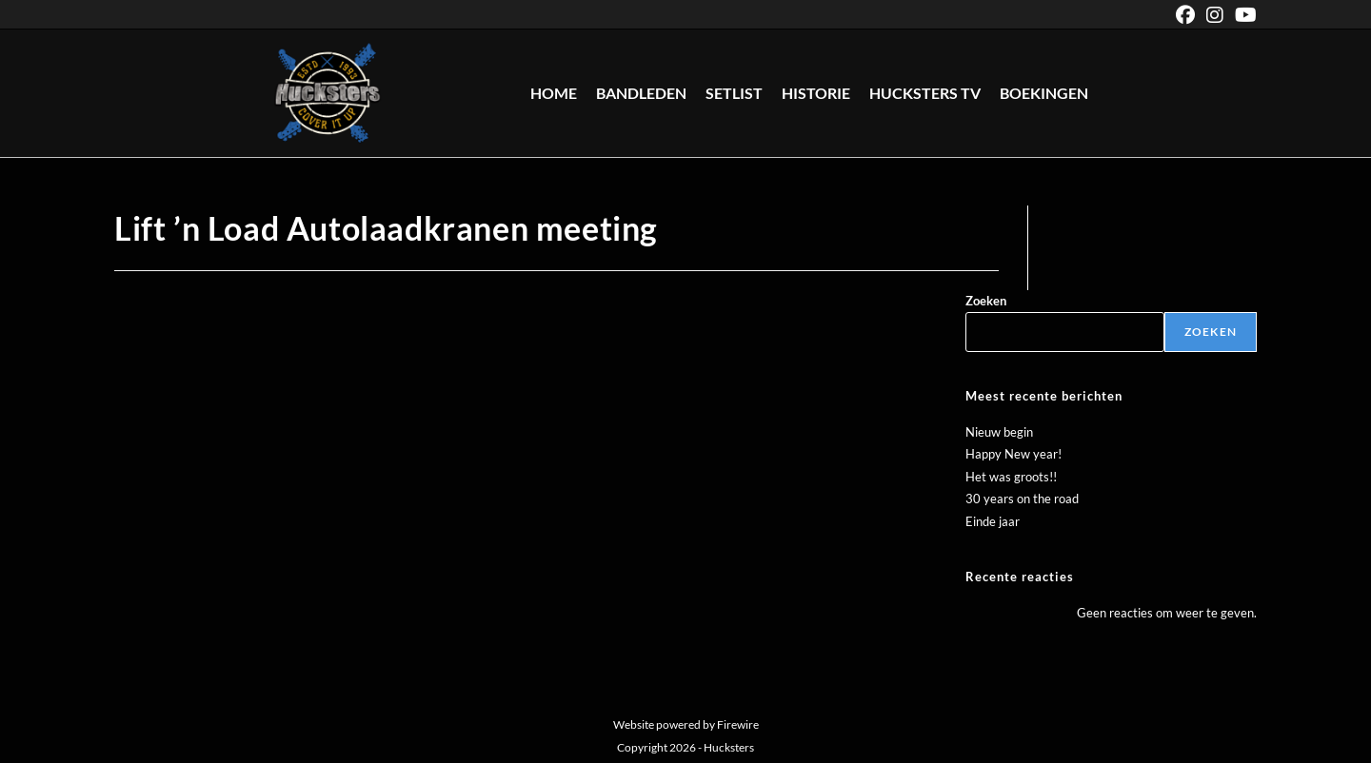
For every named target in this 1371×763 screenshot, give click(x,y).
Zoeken (985, 300)
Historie (816, 93)
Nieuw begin (999, 432)
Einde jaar (992, 521)
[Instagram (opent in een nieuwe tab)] (1215, 15)
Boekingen (1044, 93)
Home (553, 93)
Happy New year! (1013, 453)
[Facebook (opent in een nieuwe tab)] (1185, 15)
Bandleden (641, 93)
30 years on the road (1022, 498)
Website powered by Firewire (686, 724)
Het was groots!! (1011, 476)
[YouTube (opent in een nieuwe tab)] (1243, 15)
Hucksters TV (925, 93)
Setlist (734, 93)
